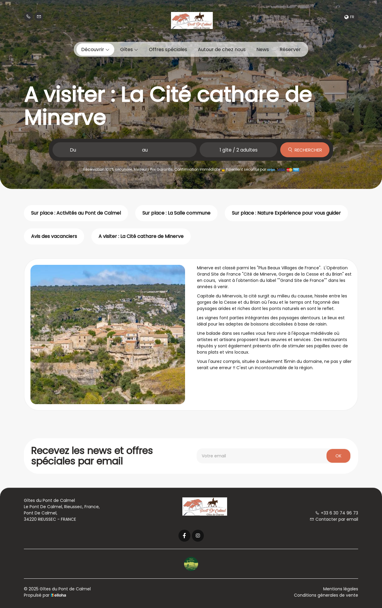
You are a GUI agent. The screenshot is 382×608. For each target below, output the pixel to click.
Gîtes (129, 49)
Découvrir (95, 49)
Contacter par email (334, 519)
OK (338, 456)
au (145, 149)
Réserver (290, 49)
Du (73, 149)
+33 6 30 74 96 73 (336, 513)
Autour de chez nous (222, 49)
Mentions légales (340, 589)
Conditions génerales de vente (326, 595)
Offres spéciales (168, 49)
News (262, 49)
